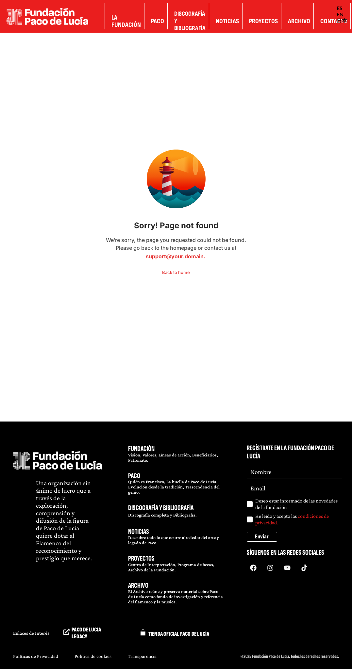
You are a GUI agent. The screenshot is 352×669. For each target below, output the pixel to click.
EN (340, 14)
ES (340, 8)
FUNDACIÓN (141, 448)
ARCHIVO (138, 585)
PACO (134, 475)
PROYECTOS (141, 558)
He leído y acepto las (292, 519)
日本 (342, 20)
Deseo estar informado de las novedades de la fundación (296, 504)
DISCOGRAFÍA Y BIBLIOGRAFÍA (160, 507)
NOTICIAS (138, 531)
